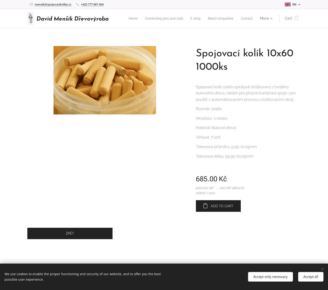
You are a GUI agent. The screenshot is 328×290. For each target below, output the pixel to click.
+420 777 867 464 (92, 4)
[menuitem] (143, 18)
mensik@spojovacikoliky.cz (53, 4)
